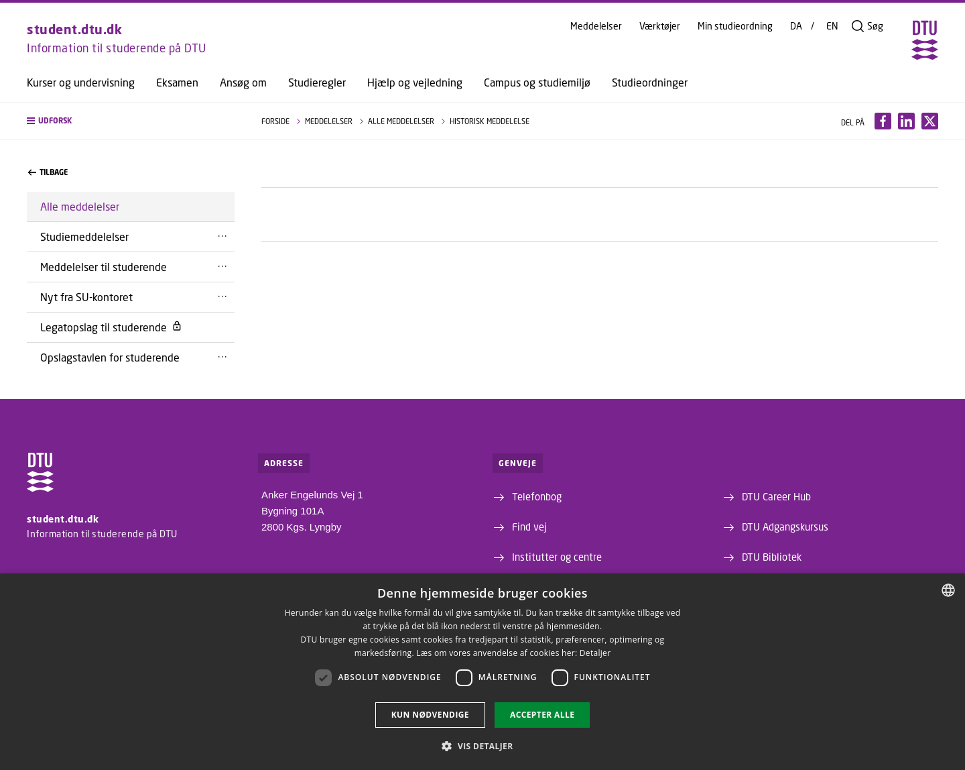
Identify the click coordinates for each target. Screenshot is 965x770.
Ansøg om (243, 82)
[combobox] (948, 590)
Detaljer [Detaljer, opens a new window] (595, 653)
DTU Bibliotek (771, 557)
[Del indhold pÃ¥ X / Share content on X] (929, 121)
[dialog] (482, 671)
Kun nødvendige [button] (430, 714)
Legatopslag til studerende (111, 327)
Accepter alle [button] (542, 714)
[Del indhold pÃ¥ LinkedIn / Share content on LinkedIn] (906, 121)
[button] (131, 121)
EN (832, 26)
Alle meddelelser (79, 206)
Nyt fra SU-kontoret (86, 296)
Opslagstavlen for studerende (110, 357)
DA (796, 26)
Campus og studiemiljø (537, 82)
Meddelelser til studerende (103, 266)
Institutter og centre (557, 557)
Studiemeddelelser (84, 236)
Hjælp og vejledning (414, 82)
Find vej (529, 526)
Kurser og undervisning (81, 82)
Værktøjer (659, 26)
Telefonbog (537, 496)
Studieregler (317, 82)
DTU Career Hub (776, 496)
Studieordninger (650, 82)
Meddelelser (596, 26)
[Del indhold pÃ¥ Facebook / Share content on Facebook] (883, 121)
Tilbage (48, 172)
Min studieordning (735, 26)
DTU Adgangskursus (785, 526)
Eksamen (177, 82)
